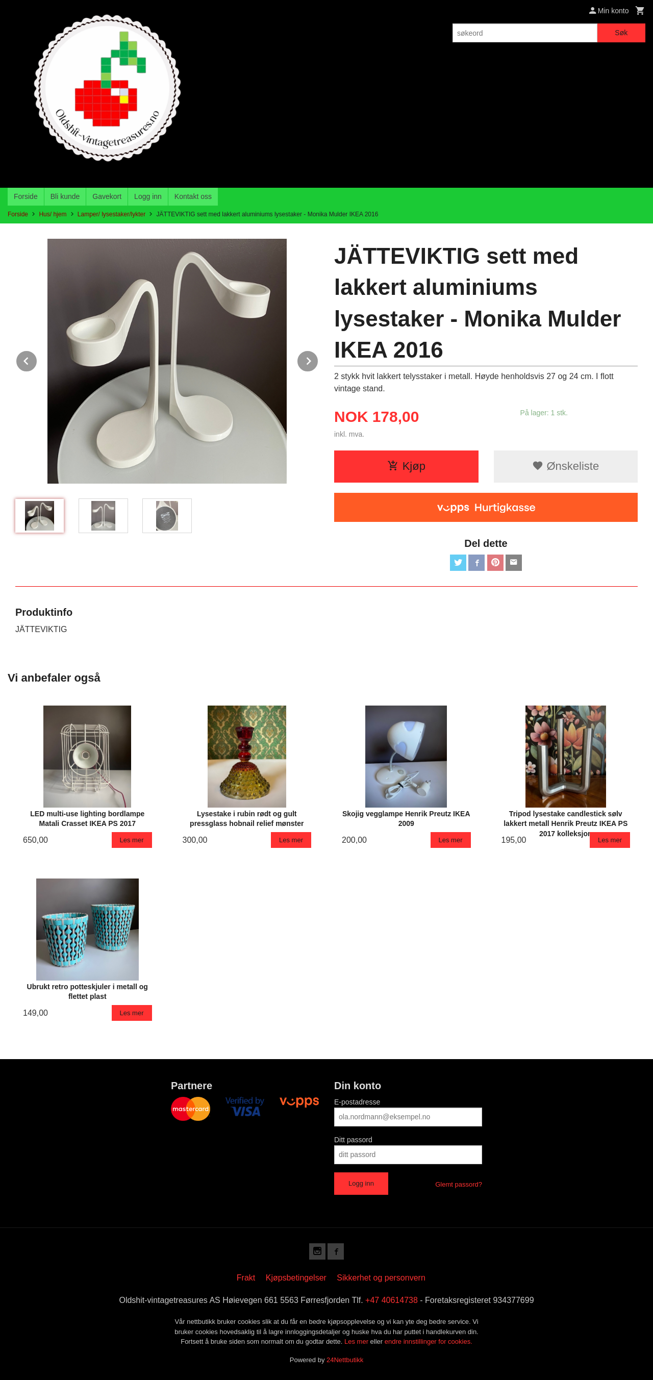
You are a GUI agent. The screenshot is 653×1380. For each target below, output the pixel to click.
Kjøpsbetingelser (296, 1277)
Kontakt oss (193, 196)
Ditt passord (353, 1140)
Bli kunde (65, 196)
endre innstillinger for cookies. (428, 1341)
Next (318, 359)
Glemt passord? (458, 1184)
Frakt (246, 1277)
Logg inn (148, 196)
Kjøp (406, 466)
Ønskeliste (565, 466)
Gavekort (106, 196)
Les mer (357, 1341)
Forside (26, 196)
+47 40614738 (391, 1300)
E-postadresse (357, 1102)
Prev (37, 359)
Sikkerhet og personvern (381, 1277)
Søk (621, 33)
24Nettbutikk (344, 1360)
